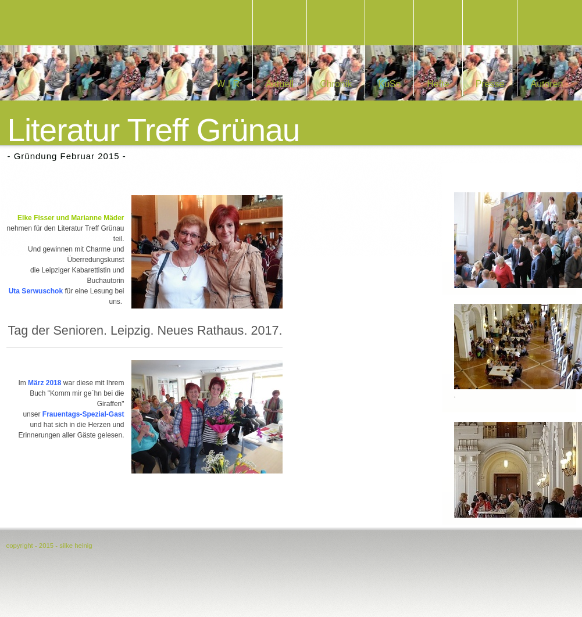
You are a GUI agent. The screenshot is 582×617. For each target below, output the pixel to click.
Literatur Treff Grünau (154, 130)
